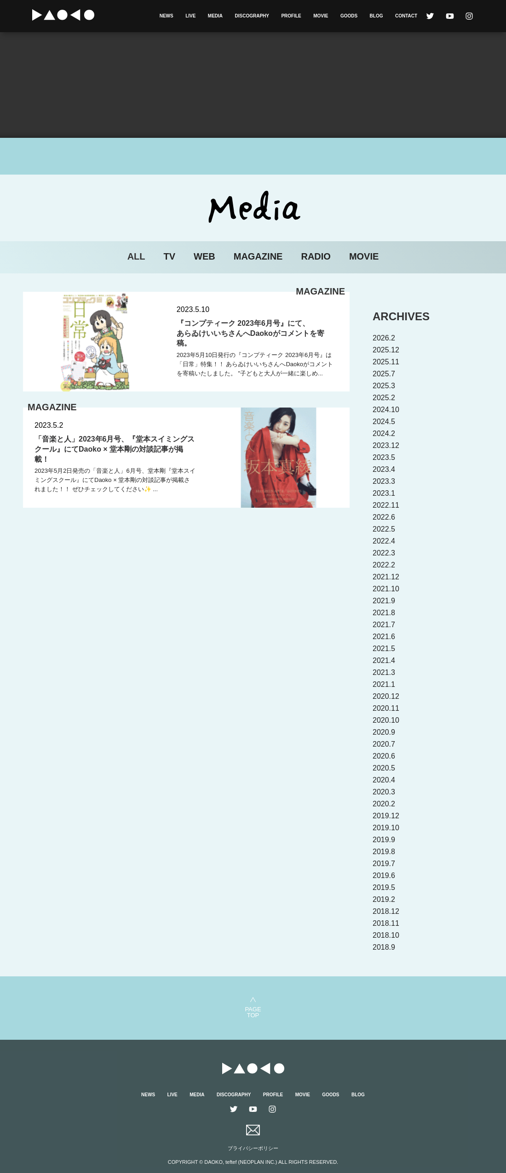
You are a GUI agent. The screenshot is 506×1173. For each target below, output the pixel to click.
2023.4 (384, 469)
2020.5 (384, 768)
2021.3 (384, 672)
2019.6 (384, 875)
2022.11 (386, 505)
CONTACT (406, 15)
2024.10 (386, 410)
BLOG (376, 15)
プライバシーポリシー (253, 1148)
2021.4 (384, 660)
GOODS (348, 15)
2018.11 (386, 923)
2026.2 (384, 338)
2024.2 (384, 433)
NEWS (166, 15)
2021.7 (384, 625)
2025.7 (384, 374)
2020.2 (384, 804)
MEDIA (215, 15)
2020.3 (384, 792)
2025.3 (384, 386)
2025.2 (384, 398)
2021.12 (386, 577)
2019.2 (384, 899)
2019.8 (384, 852)
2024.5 (384, 421)
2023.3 (384, 481)
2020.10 (386, 720)
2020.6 (384, 756)
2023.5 (384, 457)
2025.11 (386, 362)
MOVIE (320, 15)
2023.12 (386, 445)
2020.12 (386, 696)
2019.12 (386, 816)
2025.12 (386, 350)
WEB (204, 256)
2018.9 (384, 947)
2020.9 (384, 732)
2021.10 (386, 589)
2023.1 (384, 493)
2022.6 (384, 517)
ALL (136, 256)
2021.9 (384, 601)
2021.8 (384, 613)
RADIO (315, 256)
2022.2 (384, 565)
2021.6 (384, 636)
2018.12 (386, 911)
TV (170, 256)
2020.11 (386, 708)
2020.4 (384, 780)
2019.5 (384, 887)
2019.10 (386, 828)
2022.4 (384, 541)
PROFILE (291, 15)
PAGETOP (253, 1012)
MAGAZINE (258, 256)
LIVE (190, 15)
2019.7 (384, 863)
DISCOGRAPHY (252, 15)
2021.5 (384, 648)
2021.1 (384, 684)
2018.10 (386, 935)
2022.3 (384, 553)
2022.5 (384, 529)
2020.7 (384, 744)
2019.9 (384, 840)
